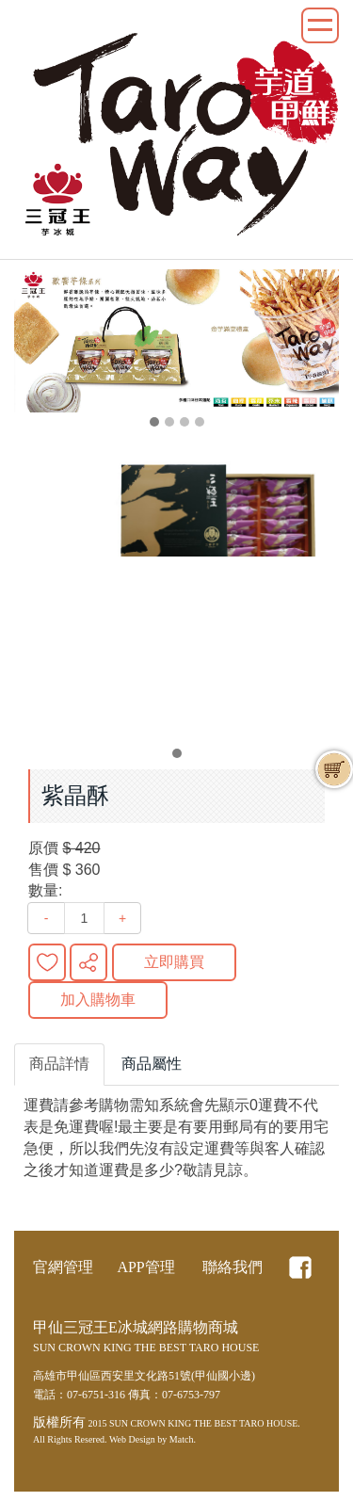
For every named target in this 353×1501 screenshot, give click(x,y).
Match (181, 1439)
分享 (88, 962)
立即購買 (174, 962)
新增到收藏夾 (47, 962)
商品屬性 (151, 1064)
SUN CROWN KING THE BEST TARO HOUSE (203, 1423)
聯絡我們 (232, 1267)
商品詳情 (59, 1064)
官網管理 (63, 1267)
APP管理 (145, 1267)
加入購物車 (98, 1000)
